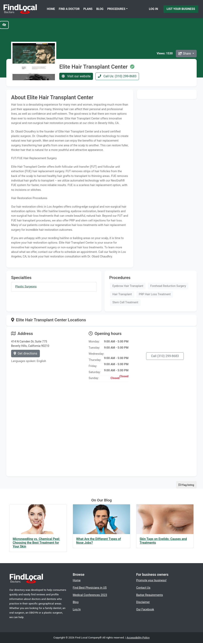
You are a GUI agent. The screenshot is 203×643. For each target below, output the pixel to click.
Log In (153, 9)
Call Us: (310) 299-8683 (117, 76)
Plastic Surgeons (26, 286)
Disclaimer (143, 602)
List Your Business (181, 9)
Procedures (116, 9)
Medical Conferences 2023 (90, 595)
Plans (88, 9)
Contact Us (143, 587)
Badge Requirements (149, 595)
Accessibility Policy (138, 637)
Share (185, 53)
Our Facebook (145, 609)
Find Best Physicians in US (90, 587)
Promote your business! (151, 580)
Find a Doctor (69, 9)
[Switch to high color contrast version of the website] (4, 24)
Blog (99, 9)
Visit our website (76, 76)
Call (165, 356)
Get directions (25, 353)
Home (51, 9)
